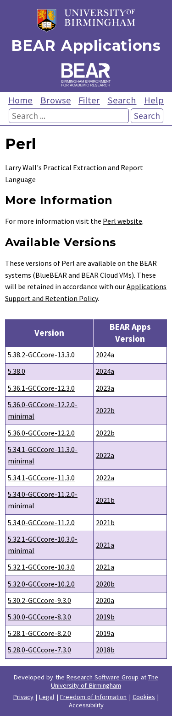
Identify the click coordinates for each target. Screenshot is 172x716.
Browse (55, 100)
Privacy (23, 697)
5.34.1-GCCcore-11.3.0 (41, 477)
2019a (105, 633)
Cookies (144, 697)
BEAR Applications (86, 46)
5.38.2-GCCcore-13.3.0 (41, 354)
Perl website (122, 221)
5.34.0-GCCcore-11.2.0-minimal (43, 500)
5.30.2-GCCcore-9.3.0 (39, 600)
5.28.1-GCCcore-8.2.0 (39, 633)
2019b (105, 616)
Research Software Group (103, 677)
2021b (105, 500)
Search (121, 100)
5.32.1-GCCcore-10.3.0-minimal (43, 544)
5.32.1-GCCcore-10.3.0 (41, 566)
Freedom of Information (93, 697)
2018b (105, 649)
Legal (46, 697)
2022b (105, 410)
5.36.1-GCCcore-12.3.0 (41, 388)
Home (20, 100)
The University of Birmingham (104, 681)
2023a (105, 388)
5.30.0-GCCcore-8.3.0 (39, 616)
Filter (89, 100)
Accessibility (86, 705)
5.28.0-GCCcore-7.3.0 (39, 649)
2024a (105, 354)
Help (154, 100)
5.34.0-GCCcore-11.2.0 (41, 522)
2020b (105, 583)
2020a (105, 600)
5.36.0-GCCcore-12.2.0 (41, 432)
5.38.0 (16, 371)
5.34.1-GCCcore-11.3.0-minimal (43, 455)
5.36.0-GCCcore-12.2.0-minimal (43, 410)
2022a (105, 455)
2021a (105, 544)
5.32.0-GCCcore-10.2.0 (41, 583)
